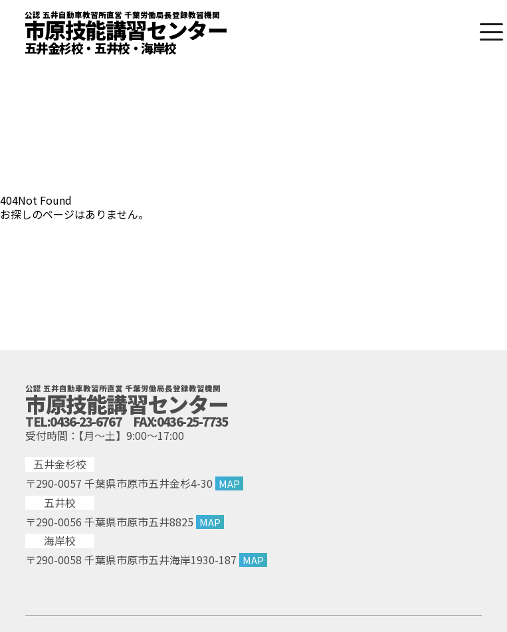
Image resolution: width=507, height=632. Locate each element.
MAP (229, 483)
